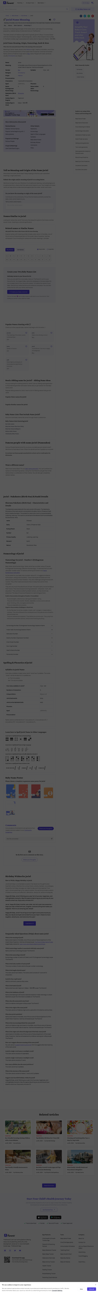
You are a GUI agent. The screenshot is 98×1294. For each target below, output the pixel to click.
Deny (81, 1289)
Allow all (91, 1289)
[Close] (95, 1284)
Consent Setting (57, 1290)
